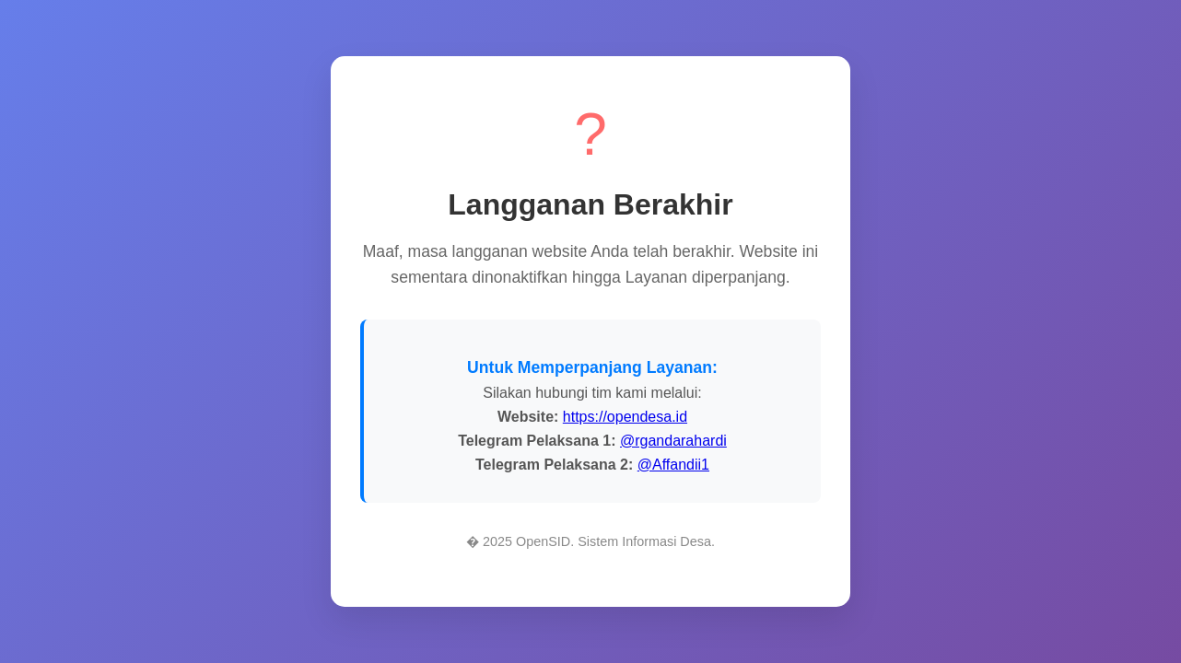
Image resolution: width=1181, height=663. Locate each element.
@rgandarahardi (673, 440)
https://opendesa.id (625, 417)
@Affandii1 (673, 464)
